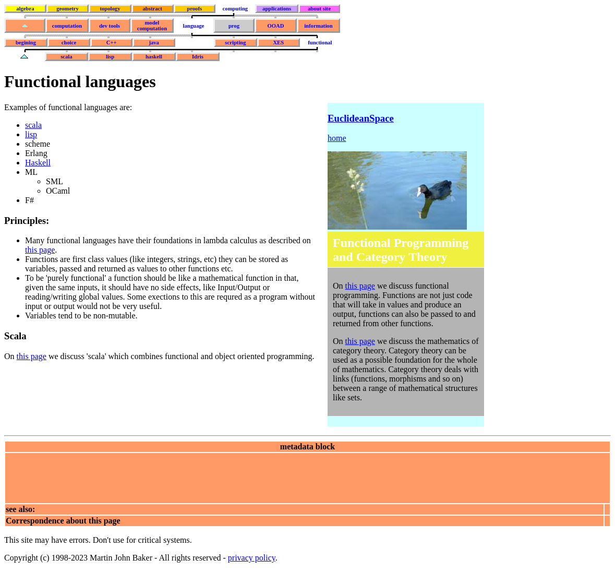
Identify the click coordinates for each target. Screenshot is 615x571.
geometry (67, 8)
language (193, 26)
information (318, 26)
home (337, 138)
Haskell (38, 162)
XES (278, 42)
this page (40, 249)
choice (69, 42)
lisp (110, 57)
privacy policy (251, 557)
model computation (152, 25)
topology (110, 8)
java (154, 42)
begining (26, 42)
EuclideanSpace (361, 118)
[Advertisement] (195, 477)
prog (233, 26)
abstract (152, 8)
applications (276, 8)
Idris (197, 57)
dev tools (109, 26)
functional (320, 42)
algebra (25, 8)
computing (235, 8)
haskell (154, 57)
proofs (194, 8)
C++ (111, 42)
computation (67, 26)
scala (67, 57)
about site (319, 8)
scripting (235, 42)
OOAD (275, 26)
